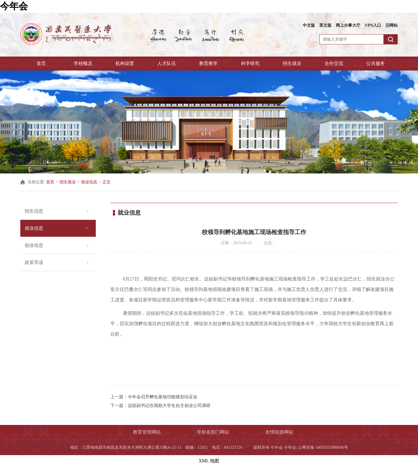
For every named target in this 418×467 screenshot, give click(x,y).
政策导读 (34, 262)
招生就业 (292, 63)
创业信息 (34, 245)
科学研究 (250, 63)
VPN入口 (373, 25)
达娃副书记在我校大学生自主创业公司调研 (169, 405)
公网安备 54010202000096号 (323, 447)
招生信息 (34, 211)
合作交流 (334, 63)
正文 (106, 182)
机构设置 (125, 63)
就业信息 (89, 182)
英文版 (325, 25)
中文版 (309, 25)
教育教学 (208, 63)
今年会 (14, 6)
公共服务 (375, 63)
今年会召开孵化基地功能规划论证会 (162, 396)
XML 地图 (209, 460)
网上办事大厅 (348, 25)
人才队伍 (166, 63)
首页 (41, 63)
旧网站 (391, 25)
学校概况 (83, 63)
